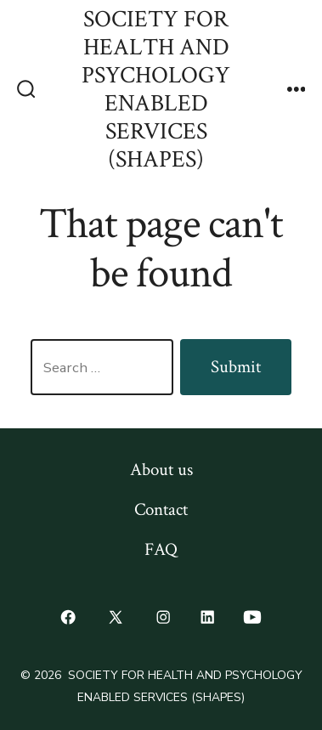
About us (161, 469)
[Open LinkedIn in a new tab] (207, 617)
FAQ (161, 549)
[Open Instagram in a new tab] (164, 617)
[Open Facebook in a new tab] (68, 617)
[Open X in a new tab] (116, 617)
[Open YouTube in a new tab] (252, 617)
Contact (161, 509)
